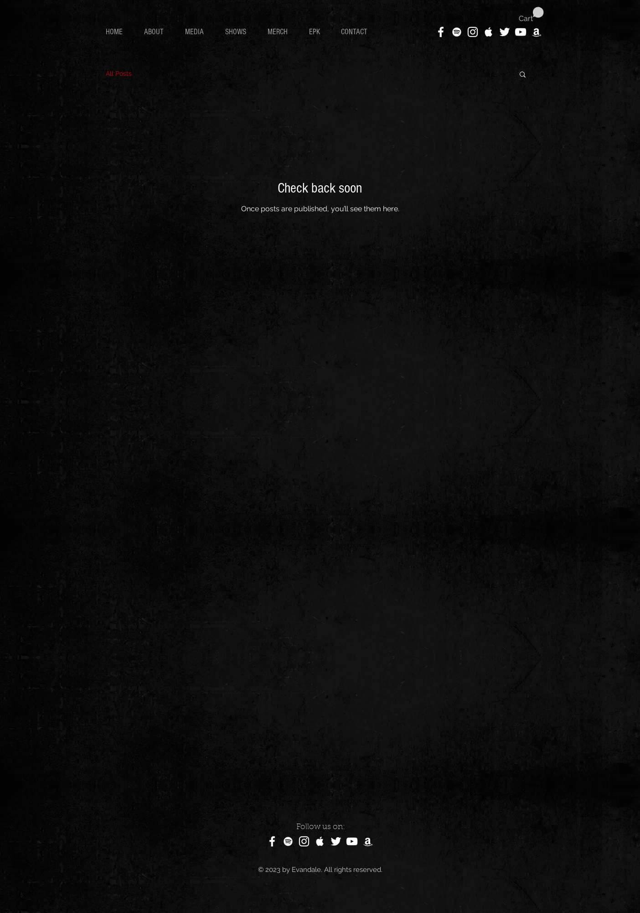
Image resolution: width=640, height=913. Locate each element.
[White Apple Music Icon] (488, 32)
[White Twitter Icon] (504, 32)
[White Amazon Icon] (536, 32)
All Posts (119, 73)
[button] (531, 15)
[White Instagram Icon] (473, 32)
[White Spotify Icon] (457, 32)
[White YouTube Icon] (520, 32)
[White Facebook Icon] (441, 32)
